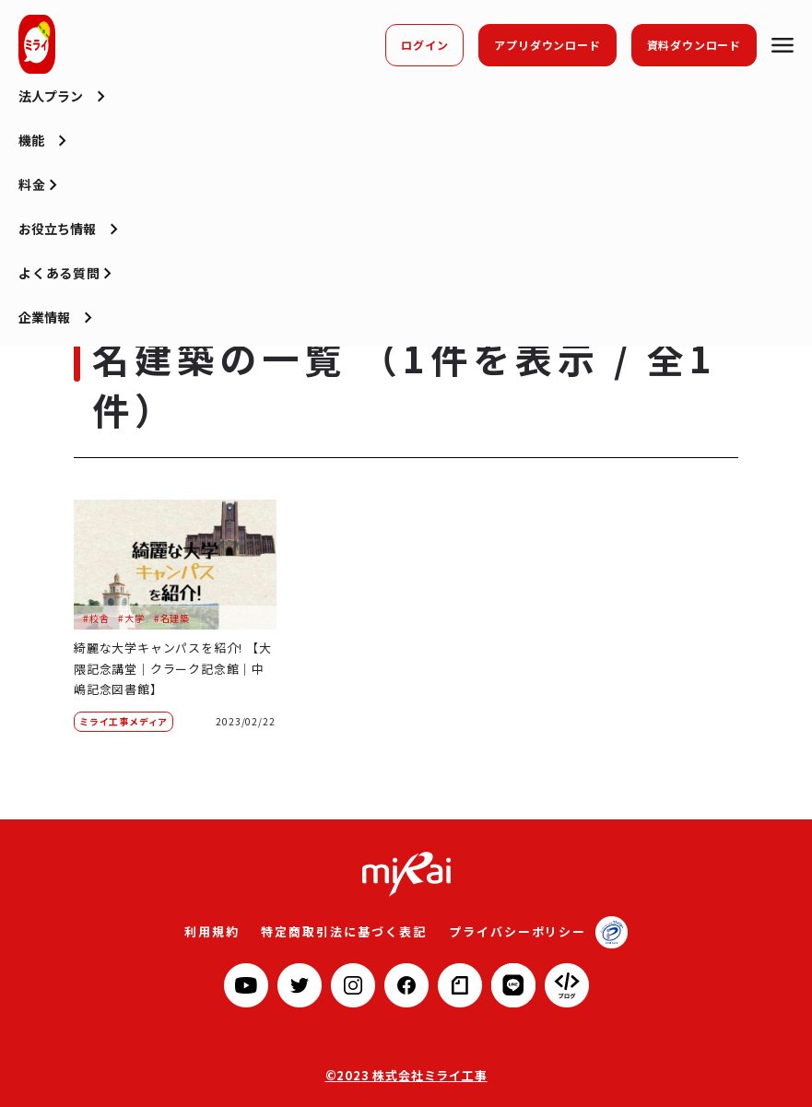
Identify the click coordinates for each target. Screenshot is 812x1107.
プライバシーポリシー (508, 930)
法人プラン (50, 118)
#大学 (131, 618)
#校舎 (96, 618)
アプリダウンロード (547, 45)
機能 (31, 162)
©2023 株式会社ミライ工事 (406, 1074)
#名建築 (172, 618)
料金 (32, 206)
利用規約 (223, 930)
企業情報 (44, 339)
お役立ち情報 (57, 250)
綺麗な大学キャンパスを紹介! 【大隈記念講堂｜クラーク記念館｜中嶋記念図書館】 (169, 668)
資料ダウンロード (694, 45)
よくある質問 (59, 295)
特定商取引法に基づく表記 (347, 930)
